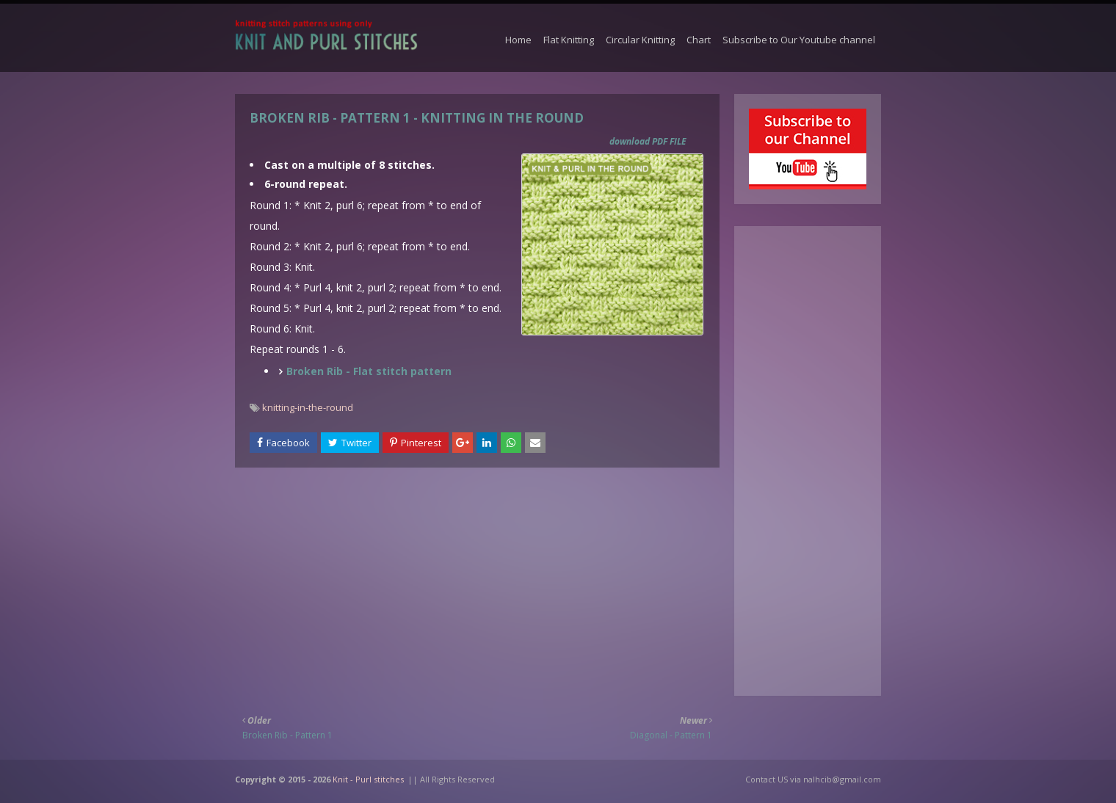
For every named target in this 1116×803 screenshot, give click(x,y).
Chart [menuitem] (698, 39)
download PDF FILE (647, 141)
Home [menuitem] (518, 39)
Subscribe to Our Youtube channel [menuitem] (798, 39)
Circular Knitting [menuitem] (640, 39)
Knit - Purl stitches (368, 779)
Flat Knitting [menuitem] (568, 39)
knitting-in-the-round (307, 407)
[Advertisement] (477, 581)
